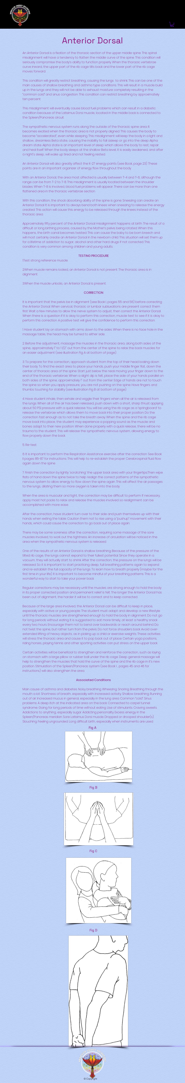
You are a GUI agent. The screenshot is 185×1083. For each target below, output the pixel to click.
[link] (172, 24)
